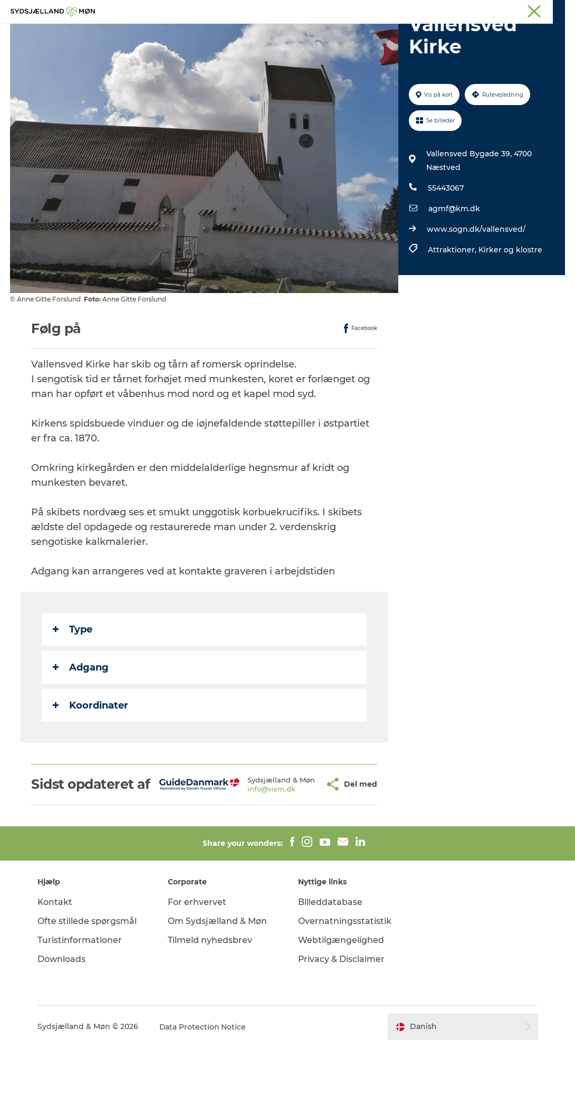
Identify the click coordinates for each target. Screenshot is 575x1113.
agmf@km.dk (454, 258)
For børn (261, 34)
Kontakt (56, 968)
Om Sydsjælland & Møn (217, 987)
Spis (400, 34)
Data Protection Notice (204, 1092)
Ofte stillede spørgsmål (88, 987)
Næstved (343, 10)
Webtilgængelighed (341, 1006)
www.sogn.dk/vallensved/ (476, 279)
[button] (301, 842)
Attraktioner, (453, 300)
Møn (312, 10)
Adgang (81, 717)
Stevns (378, 10)
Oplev (178, 34)
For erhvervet (197, 968)
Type (73, 679)
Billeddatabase (330, 968)
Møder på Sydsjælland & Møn (519, 10)
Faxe (456, 10)
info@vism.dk (253, 851)
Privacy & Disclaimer (341, 1025)
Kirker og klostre (510, 300)
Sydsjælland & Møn (265, 10)
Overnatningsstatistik (344, 987)
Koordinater (91, 755)
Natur (217, 34)
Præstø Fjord (419, 10)
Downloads (63, 1025)
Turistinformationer (81, 1006)
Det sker (311, 34)
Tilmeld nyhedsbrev (210, 1006)
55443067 (446, 238)
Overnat (360, 34)
